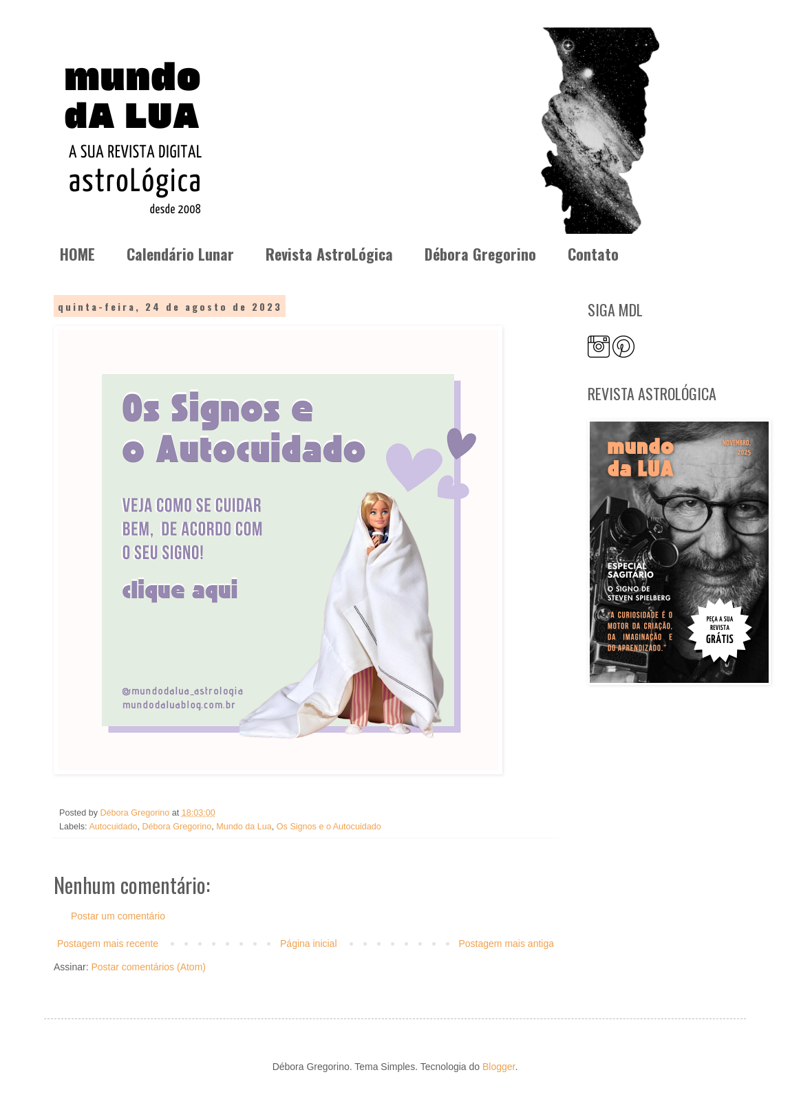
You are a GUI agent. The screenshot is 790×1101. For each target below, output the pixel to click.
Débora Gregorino (480, 254)
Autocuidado (113, 826)
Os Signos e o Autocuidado (329, 826)
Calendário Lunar (180, 254)
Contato (593, 254)
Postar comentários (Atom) (148, 966)
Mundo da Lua (244, 826)
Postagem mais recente (107, 943)
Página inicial (308, 943)
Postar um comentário (118, 916)
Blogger (498, 1066)
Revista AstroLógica (329, 254)
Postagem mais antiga (506, 943)
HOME (77, 254)
